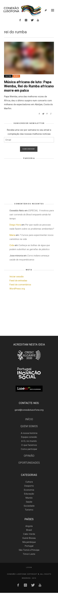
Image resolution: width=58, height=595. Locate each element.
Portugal (29, 546)
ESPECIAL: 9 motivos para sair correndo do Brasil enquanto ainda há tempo (31, 214)
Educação (29, 493)
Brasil (29, 530)
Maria (12, 235)
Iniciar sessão (16, 276)
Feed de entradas (18, 280)
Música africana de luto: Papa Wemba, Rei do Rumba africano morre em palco (29, 86)
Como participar (29, 449)
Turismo (29, 509)
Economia (29, 489)
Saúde (29, 501)
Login (29, 567)
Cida (11, 245)
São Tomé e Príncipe (29, 550)
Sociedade (29, 505)
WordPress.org (17, 288)
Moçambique (29, 542)
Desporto (29, 485)
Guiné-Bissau (29, 538)
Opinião (29, 455)
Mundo (16, 76)
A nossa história (29, 433)
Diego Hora (15, 224)
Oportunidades (29, 462)
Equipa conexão (29, 437)
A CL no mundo (29, 441)
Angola (29, 526)
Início (29, 419)
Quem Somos (29, 426)
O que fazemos (29, 445)
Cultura (8, 76)
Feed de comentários (20, 284)
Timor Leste (29, 554)
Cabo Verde (29, 534)
